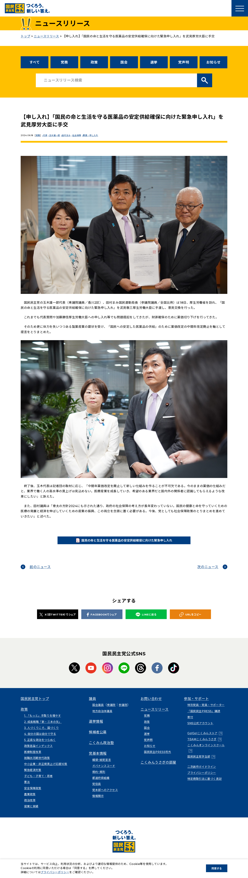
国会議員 (98, 709)
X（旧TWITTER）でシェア (57, 619)
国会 (123, 62)
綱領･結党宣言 (101, 764)
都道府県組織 (101, 782)
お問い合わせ (151, 703)
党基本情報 (98, 758)
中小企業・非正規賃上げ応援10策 (45, 768)
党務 (64, 62)
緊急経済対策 (32, 774)
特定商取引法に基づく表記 (204, 783)
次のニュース (207, 572)
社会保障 (79, 135)
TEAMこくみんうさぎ (202, 744)
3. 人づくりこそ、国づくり (41, 732)
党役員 (96, 788)
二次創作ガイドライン (201, 771)
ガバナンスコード (103, 770)
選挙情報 (96, 726)
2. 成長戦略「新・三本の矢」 (43, 726)
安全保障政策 (32, 792)
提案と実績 (31, 810)
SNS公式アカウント (200, 727)
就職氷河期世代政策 (37, 762)
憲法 (27, 786)
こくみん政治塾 (101, 747)
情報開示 (98, 800)
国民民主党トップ (35, 703)
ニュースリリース (155, 714)
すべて (34, 62)
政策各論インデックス (38, 750)
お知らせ (213, 62)
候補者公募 (98, 737)
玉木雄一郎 (56, 135)
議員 (92, 703)
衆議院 (111, 709)
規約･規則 (98, 776)
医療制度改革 (32, 756)
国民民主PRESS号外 (157, 756)
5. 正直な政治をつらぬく (40, 744)
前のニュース (40, 572)
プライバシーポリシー (201, 777)
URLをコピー (190, 619)
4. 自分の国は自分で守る (40, 738)
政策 (94, 62)
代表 (46, 135)
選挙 (153, 62)
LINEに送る (146, 619)
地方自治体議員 (102, 715)
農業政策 (29, 798)
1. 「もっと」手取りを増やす (42, 720)
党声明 (183, 62)
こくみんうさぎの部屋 (158, 767)
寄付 (190, 721)
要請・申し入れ (93, 135)
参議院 (123, 709)
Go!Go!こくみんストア (202, 737)
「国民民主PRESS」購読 (203, 715)
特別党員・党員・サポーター (206, 709)
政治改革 (29, 804)
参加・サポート (196, 703)
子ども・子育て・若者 (38, 780)
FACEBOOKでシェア (102, 619)
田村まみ (68, 135)
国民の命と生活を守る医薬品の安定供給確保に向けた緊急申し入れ (129, 542)
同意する (216, 868)
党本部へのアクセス (105, 794)
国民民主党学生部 (198, 761)
